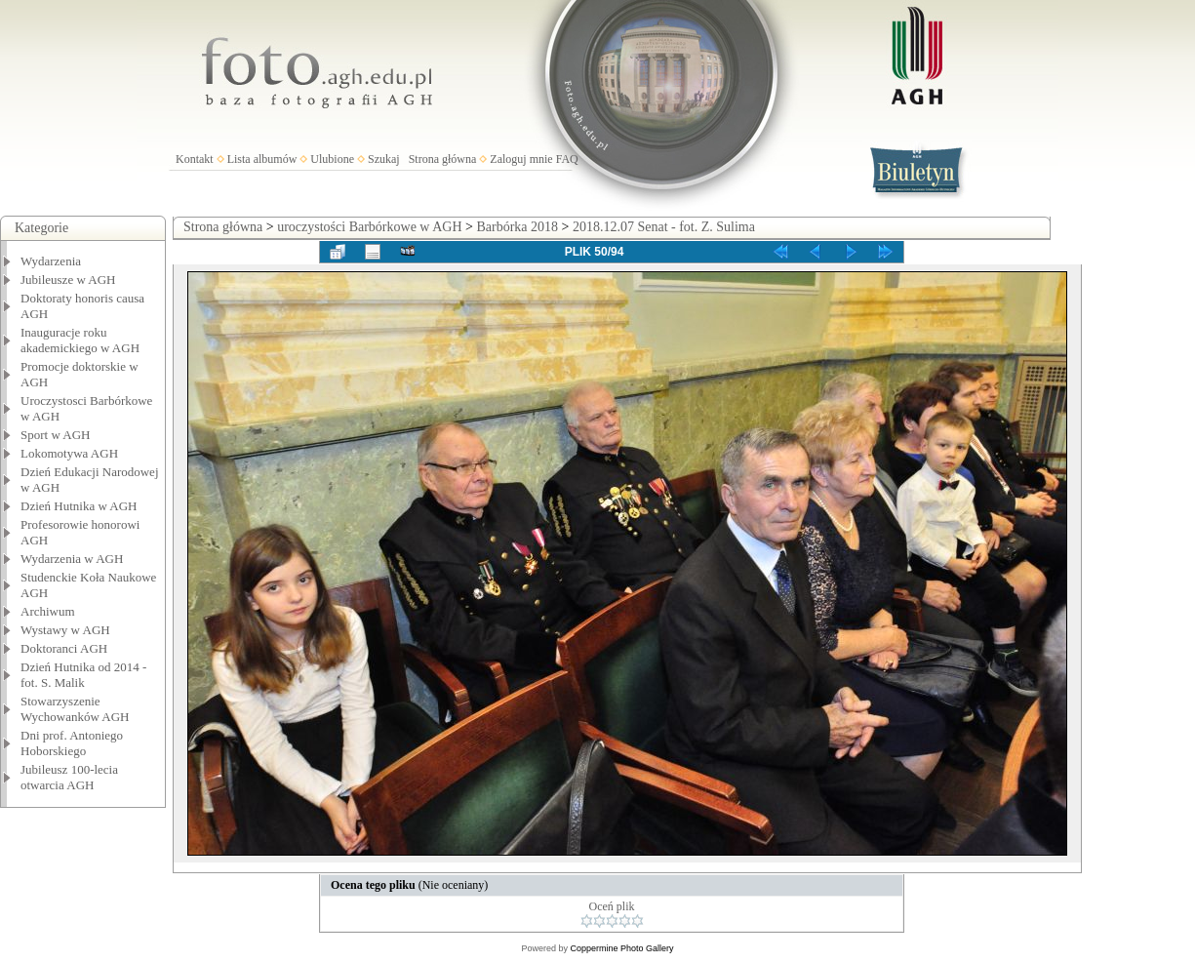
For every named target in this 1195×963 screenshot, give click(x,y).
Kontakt (195, 159)
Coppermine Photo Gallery (621, 948)
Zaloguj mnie (521, 159)
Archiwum (47, 611)
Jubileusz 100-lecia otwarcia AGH (69, 777)
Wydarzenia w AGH (71, 558)
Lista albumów (262, 159)
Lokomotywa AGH (69, 453)
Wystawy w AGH (65, 629)
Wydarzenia (50, 261)
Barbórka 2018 (517, 227)
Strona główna (443, 159)
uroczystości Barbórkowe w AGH (369, 227)
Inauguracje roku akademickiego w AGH (79, 340)
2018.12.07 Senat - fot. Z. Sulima (664, 227)
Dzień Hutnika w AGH (79, 506)
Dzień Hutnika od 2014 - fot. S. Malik (83, 675)
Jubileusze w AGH (68, 279)
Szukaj (384, 159)
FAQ (567, 159)
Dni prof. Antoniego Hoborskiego (71, 743)
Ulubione (332, 159)
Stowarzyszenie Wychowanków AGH (75, 709)
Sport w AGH (55, 434)
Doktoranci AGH (63, 648)
